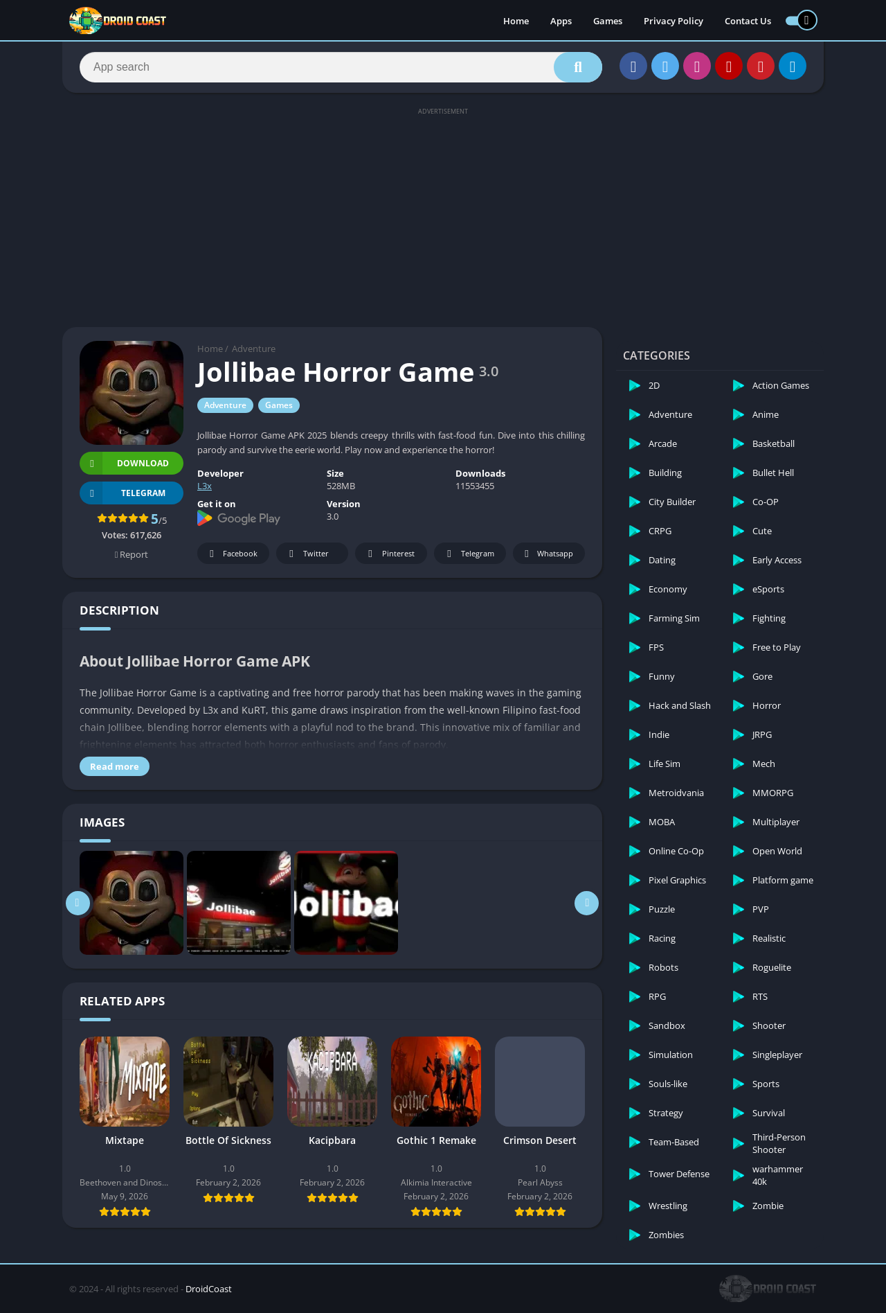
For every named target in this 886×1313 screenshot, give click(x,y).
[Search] (341, 67)
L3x (204, 485)
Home (516, 21)
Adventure (253, 348)
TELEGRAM (122, 493)
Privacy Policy (673, 21)
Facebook (231, 554)
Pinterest (389, 554)
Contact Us (748, 21)
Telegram (468, 554)
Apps (561, 21)
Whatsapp (547, 554)
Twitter (306, 554)
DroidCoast (209, 1289)
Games (607, 21)
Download (124, 463)
